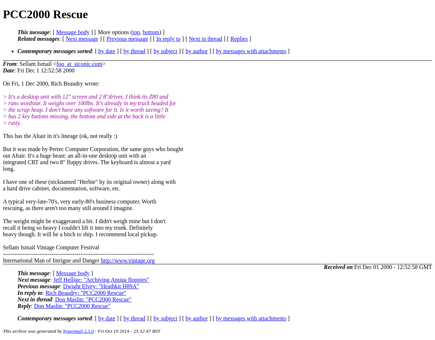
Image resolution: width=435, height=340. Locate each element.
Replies (239, 39)
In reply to (168, 39)
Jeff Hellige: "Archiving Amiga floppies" (101, 280)
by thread (134, 51)
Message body (72, 32)
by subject (165, 51)
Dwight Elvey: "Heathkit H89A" (101, 286)
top (136, 32)
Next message (82, 39)
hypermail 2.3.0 (78, 331)
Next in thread (205, 39)
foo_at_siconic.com (79, 64)
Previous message (127, 39)
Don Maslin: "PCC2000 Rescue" (93, 299)
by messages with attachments (251, 51)
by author (196, 51)
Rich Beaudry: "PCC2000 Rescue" (85, 293)
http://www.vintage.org (128, 260)
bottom (151, 32)
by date (106, 51)
